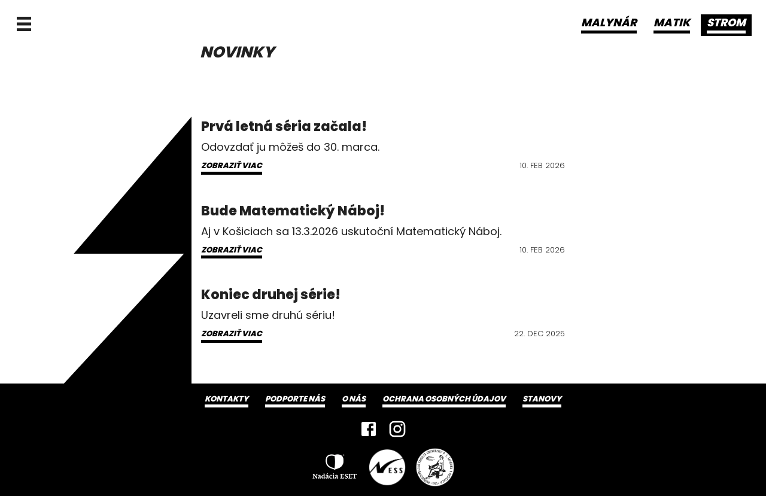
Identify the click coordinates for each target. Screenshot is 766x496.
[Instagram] (397, 429)
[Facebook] (368, 429)
